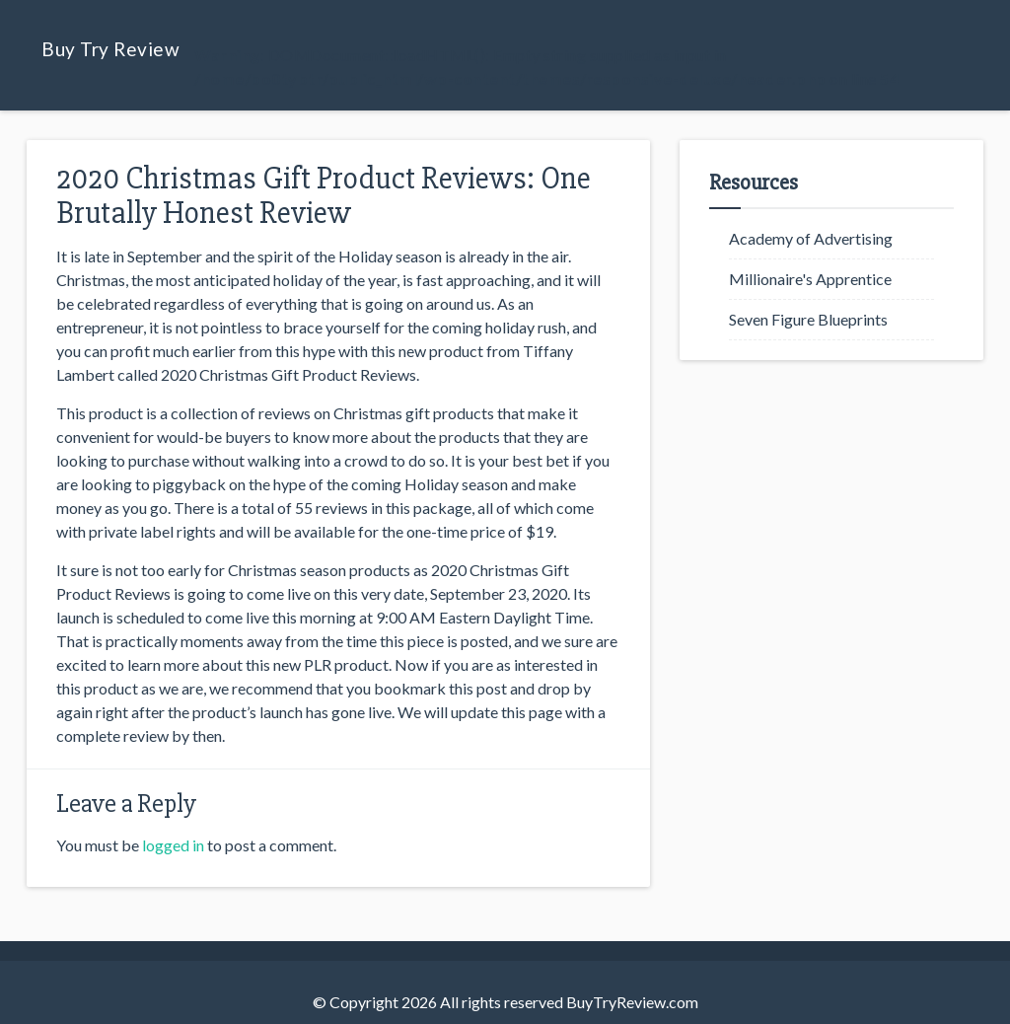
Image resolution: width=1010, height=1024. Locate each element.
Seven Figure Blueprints (808, 319)
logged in (173, 845)
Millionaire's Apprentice (810, 278)
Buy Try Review (110, 48)
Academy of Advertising (811, 238)
